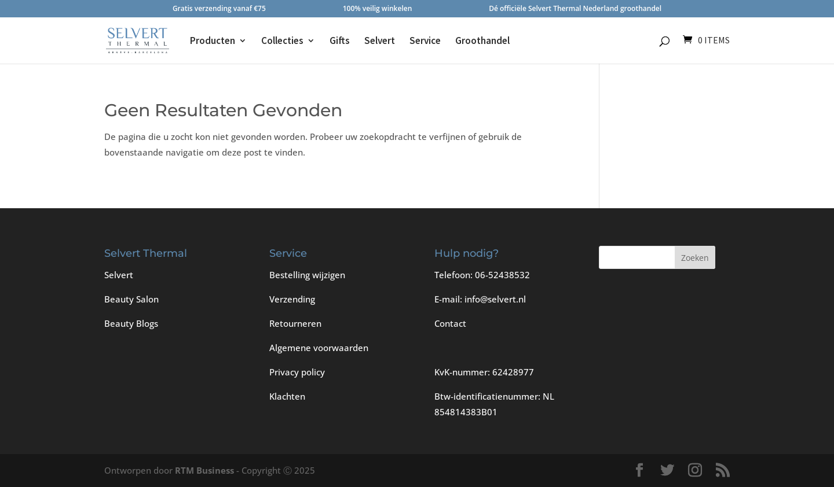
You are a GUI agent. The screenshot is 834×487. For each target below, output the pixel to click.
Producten (212, 41)
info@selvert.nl (495, 299)
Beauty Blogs (131, 323)
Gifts (340, 41)
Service (425, 41)
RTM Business (204, 470)
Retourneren (295, 323)
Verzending (292, 299)
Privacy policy (297, 372)
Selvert (379, 41)
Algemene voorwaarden (318, 347)
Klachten (287, 396)
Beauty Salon (131, 299)
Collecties (282, 41)
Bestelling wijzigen (307, 275)
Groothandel (482, 41)
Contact (450, 323)
